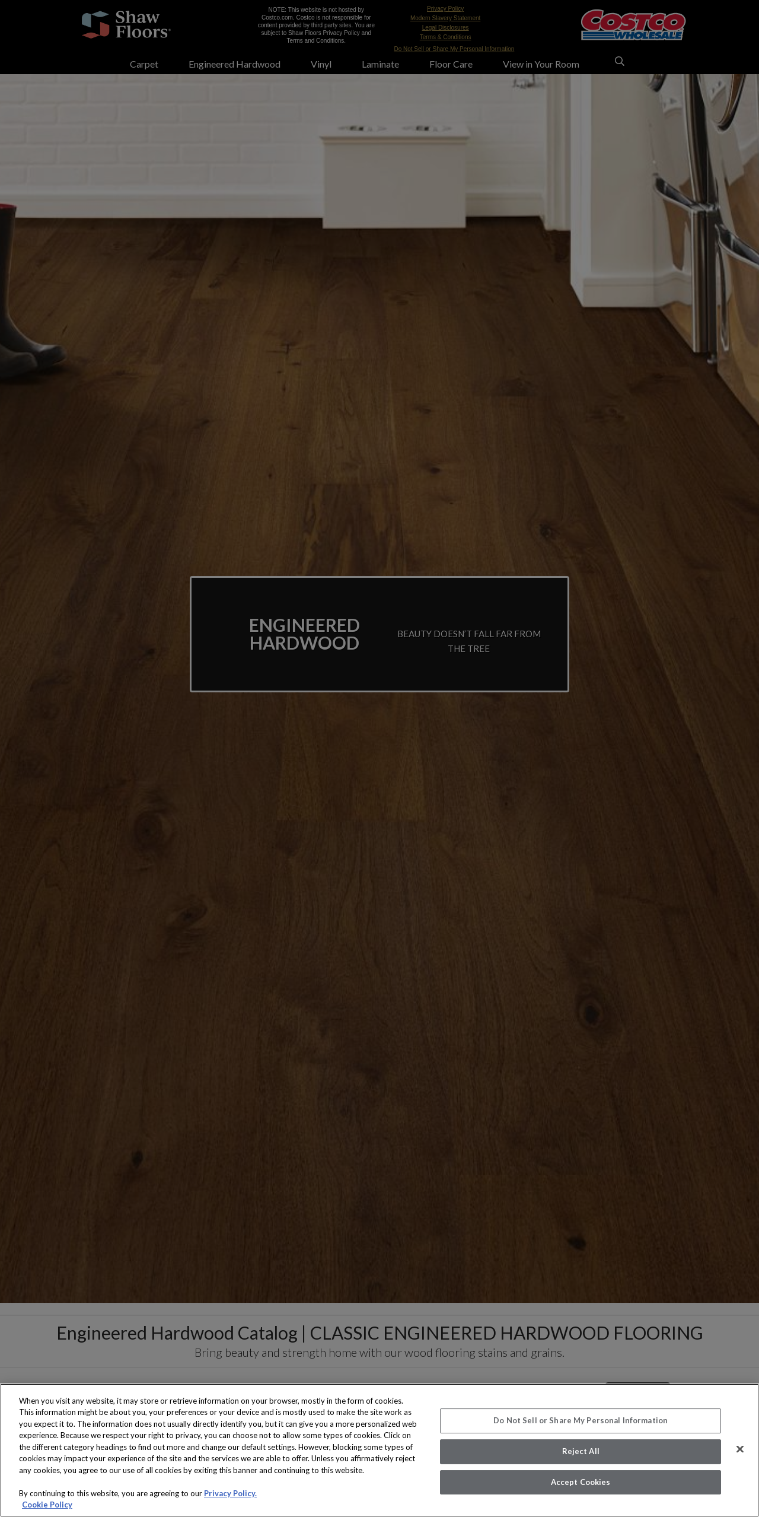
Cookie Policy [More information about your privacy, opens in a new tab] (47, 1504)
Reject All (580, 1451)
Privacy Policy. (230, 1493)
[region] (379, 1450)
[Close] (740, 1449)
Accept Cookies (581, 1482)
